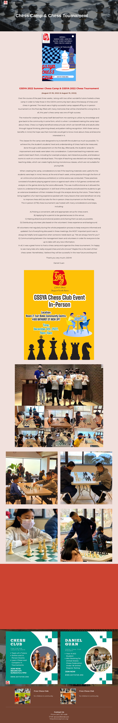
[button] (116, 2)
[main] (59, 15)
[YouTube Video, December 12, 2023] (59, 596)
